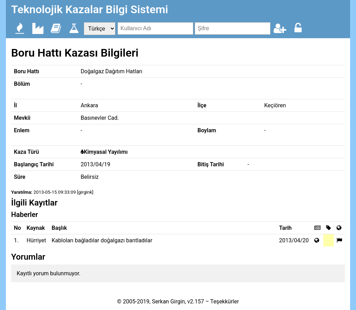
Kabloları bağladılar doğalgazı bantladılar (102, 240)
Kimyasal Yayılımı (106, 152)
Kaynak (35, 228)
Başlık (59, 228)
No (17, 228)
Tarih (285, 228)
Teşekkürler (224, 301)
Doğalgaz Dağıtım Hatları (111, 71)
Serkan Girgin (168, 301)
